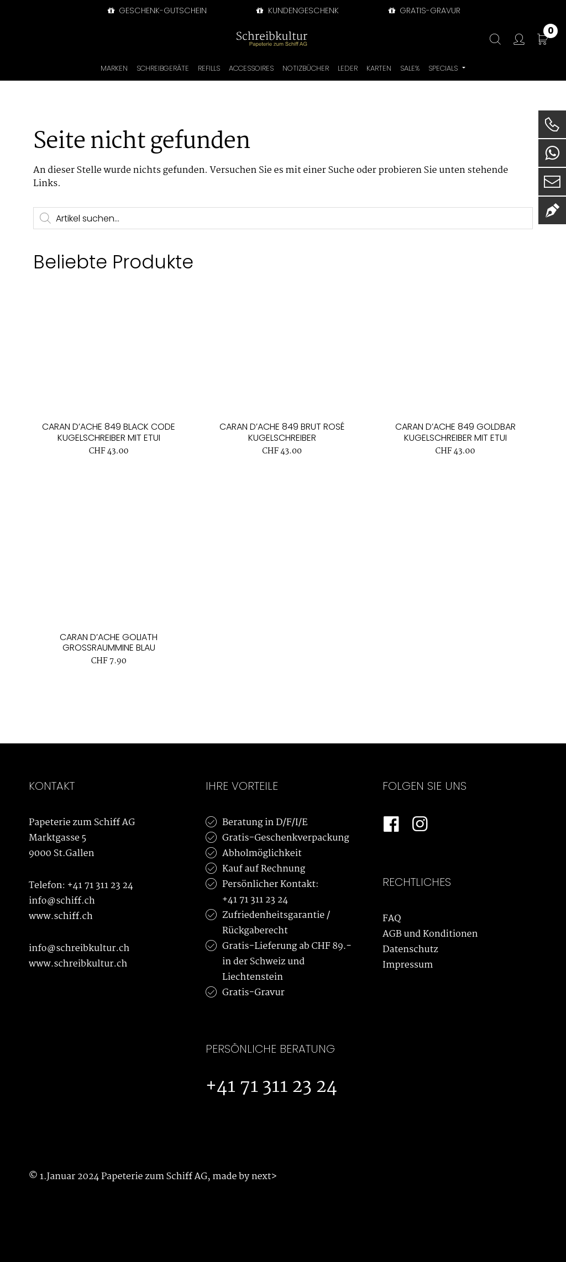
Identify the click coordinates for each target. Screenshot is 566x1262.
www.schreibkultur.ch (78, 964)
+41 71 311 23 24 (100, 885)
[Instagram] (420, 824)
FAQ (391, 918)
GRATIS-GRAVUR (423, 10)
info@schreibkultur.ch (79, 948)
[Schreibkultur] (272, 38)
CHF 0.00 (550, 33)
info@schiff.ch (62, 901)
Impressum (407, 965)
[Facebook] (391, 824)
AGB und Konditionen (430, 934)
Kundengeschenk (296, 10)
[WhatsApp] (552, 153)
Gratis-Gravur (253, 992)
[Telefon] (552, 124)
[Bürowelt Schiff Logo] (324, 39)
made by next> (244, 1176)
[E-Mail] (552, 182)
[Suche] (490, 39)
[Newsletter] (552, 210)
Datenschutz (410, 949)
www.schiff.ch (61, 916)
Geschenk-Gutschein (156, 10)
